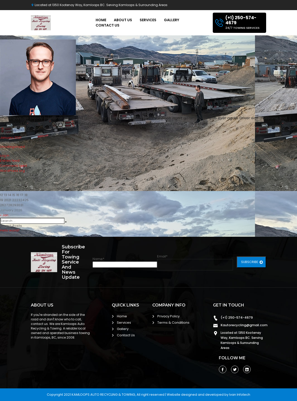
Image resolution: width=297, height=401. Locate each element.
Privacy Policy (168, 316)
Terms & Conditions (173, 322)
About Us (123, 19)
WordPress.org (12, 170)
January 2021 (10, 137)
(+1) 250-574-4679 (237, 317)
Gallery (171, 19)
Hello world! (9, 230)
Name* (125, 262)
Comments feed (13, 165)
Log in (4, 155)
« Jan (4, 215)
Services (148, 19)
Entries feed (9, 160)
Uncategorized (12, 146)
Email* (195, 262)
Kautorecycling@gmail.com (244, 325)
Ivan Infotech (239, 394)
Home (101, 19)
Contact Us (107, 25)
